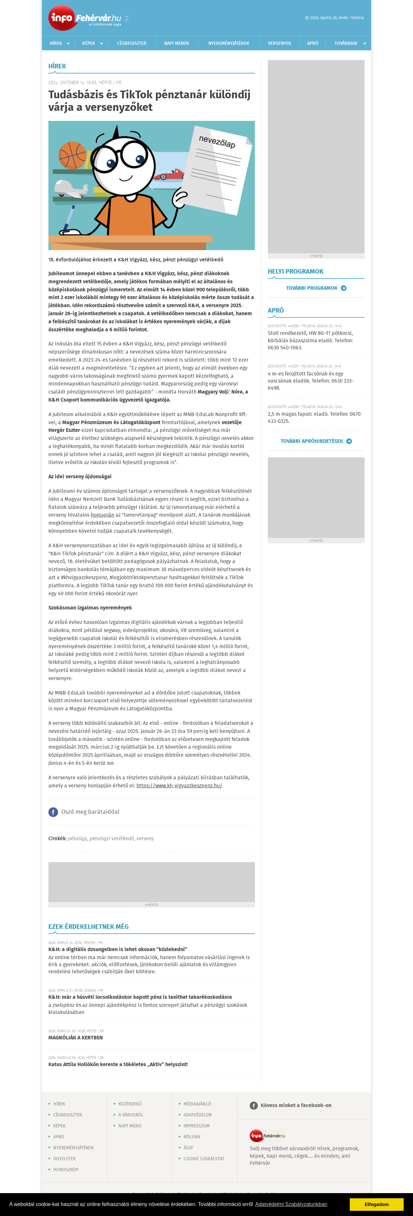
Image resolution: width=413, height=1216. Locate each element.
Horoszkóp (65, 1169)
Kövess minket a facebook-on (296, 1106)
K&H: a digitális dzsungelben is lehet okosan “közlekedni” (117, 950)
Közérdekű (130, 1104)
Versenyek (279, 43)
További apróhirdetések (312, 441)
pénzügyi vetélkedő (112, 839)
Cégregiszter (131, 43)
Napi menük (176, 43)
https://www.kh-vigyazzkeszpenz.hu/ (179, 786)
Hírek (56, 43)
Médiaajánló (197, 1104)
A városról (131, 1115)
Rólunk (192, 1137)
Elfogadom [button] (377, 1204)
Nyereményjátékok (228, 43)
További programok (311, 288)
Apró (312, 43)
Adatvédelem (198, 1115)
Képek (88, 43)
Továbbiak (346, 43)
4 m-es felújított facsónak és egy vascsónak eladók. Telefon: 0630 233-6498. (311, 381)
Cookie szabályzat (204, 1158)
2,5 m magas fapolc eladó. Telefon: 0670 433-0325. (314, 417)
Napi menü (129, 1126)
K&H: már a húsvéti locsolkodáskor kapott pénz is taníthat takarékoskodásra (140, 997)
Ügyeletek (64, 1158)
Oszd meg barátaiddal (90, 812)
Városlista (126, 18)
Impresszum (197, 1126)
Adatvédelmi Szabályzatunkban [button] (291, 1204)
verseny (145, 839)
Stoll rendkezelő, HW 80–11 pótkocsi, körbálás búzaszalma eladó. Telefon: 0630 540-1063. (310, 340)
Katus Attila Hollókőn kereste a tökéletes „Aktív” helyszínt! (118, 1065)
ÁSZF (188, 1148)
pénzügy (77, 839)
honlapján (102, 515)
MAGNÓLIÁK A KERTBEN (75, 1038)
